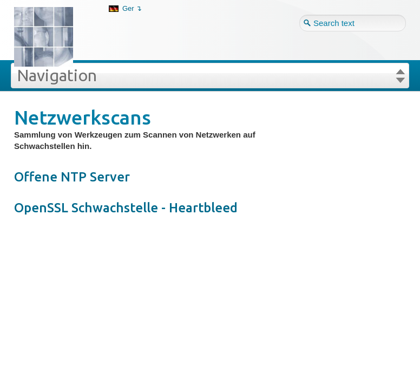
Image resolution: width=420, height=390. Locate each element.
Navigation (57, 75)
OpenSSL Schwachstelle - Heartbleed (126, 207)
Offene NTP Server (72, 177)
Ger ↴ (132, 8)
